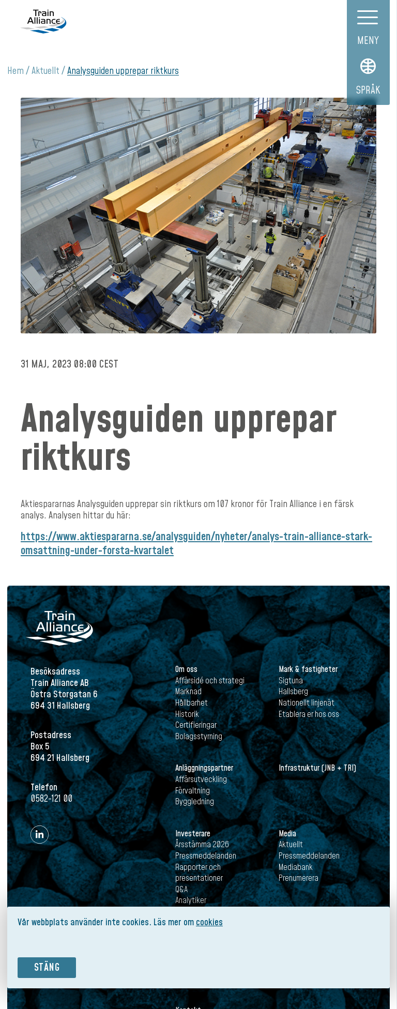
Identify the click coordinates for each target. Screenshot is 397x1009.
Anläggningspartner (204, 768)
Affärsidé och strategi (210, 680)
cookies (209, 922)
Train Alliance (43, 21)
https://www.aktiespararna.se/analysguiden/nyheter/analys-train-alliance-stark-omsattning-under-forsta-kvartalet (196, 543)
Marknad (188, 691)
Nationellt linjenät (306, 703)
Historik (187, 714)
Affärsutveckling (201, 779)
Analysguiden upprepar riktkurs (123, 71)
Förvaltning (192, 791)
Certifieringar (196, 725)
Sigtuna (291, 680)
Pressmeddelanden (205, 856)
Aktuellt (45, 71)
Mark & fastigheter (308, 669)
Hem (15, 71)
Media (287, 833)
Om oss (186, 669)
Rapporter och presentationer (199, 873)
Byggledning (194, 801)
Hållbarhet (191, 703)
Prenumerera (298, 878)
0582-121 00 (51, 798)
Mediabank (296, 867)
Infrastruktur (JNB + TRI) (317, 768)
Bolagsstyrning (198, 736)
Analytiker (190, 900)
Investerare (192, 833)
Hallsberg (293, 691)
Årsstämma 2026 (202, 844)
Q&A (181, 889)
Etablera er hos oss (309, 714)
